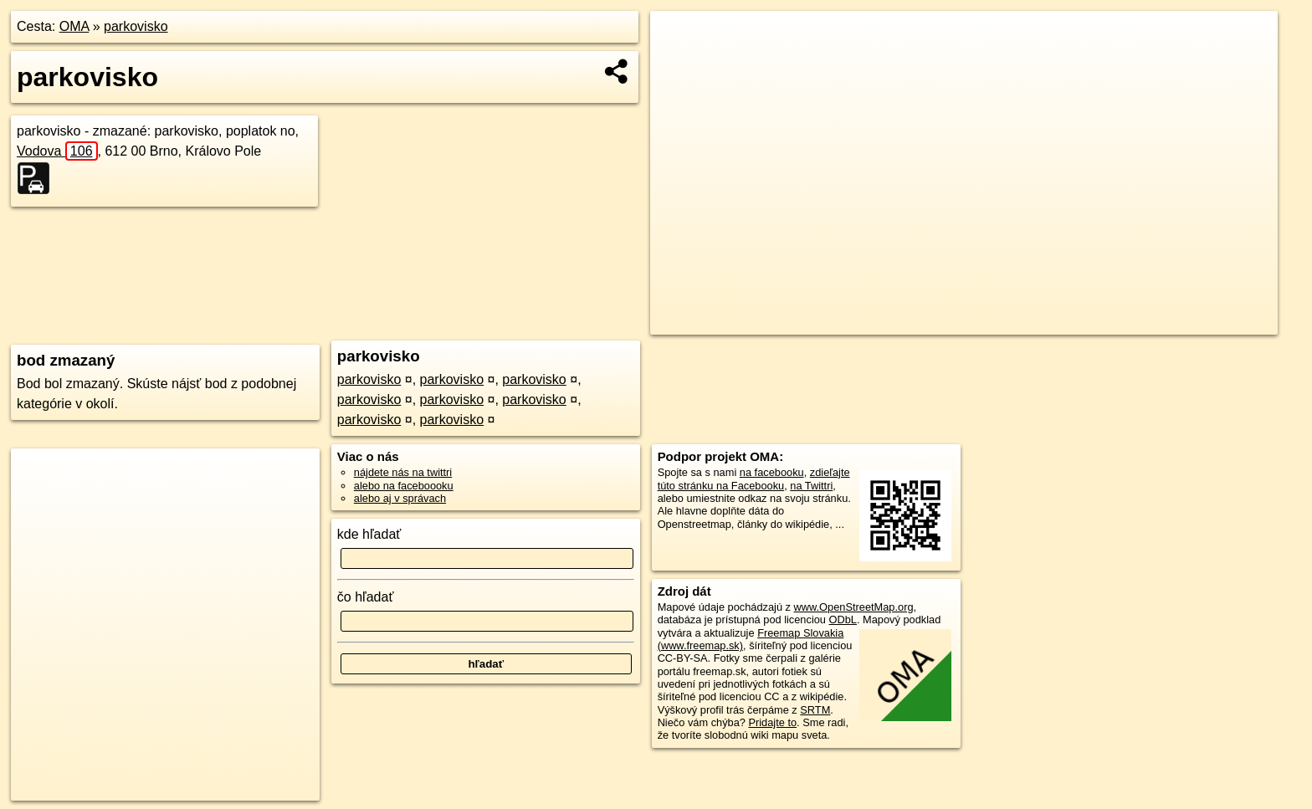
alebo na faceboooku (404, 485)
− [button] (679, 65)
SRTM (815, 710)
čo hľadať (365, 597)
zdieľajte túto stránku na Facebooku (754, 478)
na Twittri (811, 485)
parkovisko (135, 26)
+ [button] (679, 39)
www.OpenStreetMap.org (854, 607)
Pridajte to (772, 722)
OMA (74, 26)
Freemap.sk (1078, 322)
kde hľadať (369, 534)
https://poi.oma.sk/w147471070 (1203, 322)
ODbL (843, 619)
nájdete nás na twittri (403, 472)
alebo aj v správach (400, 498)
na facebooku (772, 472)
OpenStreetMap (992, 322)
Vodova (57, 151)
